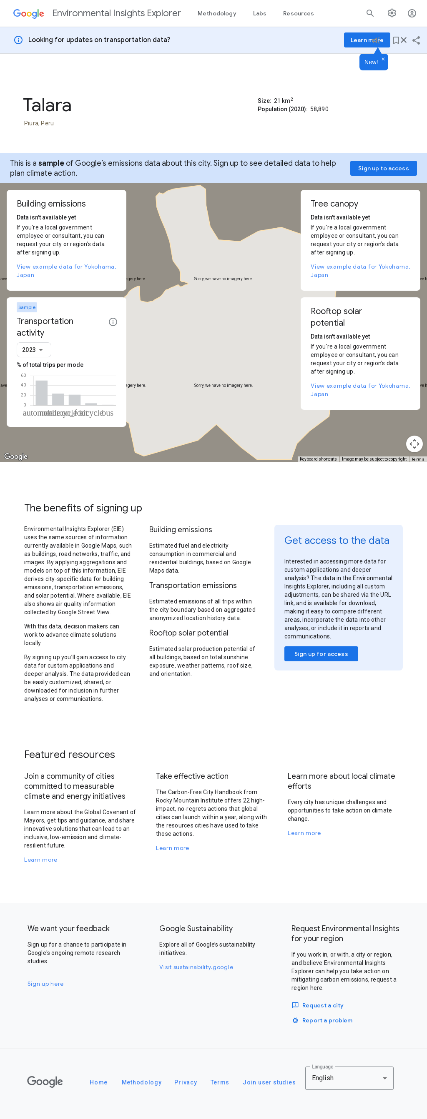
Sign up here (46, 983)
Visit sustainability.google (196, 967)
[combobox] (34, 350)
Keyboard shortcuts (318, 459)
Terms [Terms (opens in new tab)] (418, 459)
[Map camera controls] (414, 444)
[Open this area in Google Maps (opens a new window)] (16, 456)
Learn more (41, 859)
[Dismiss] (383, 59)
